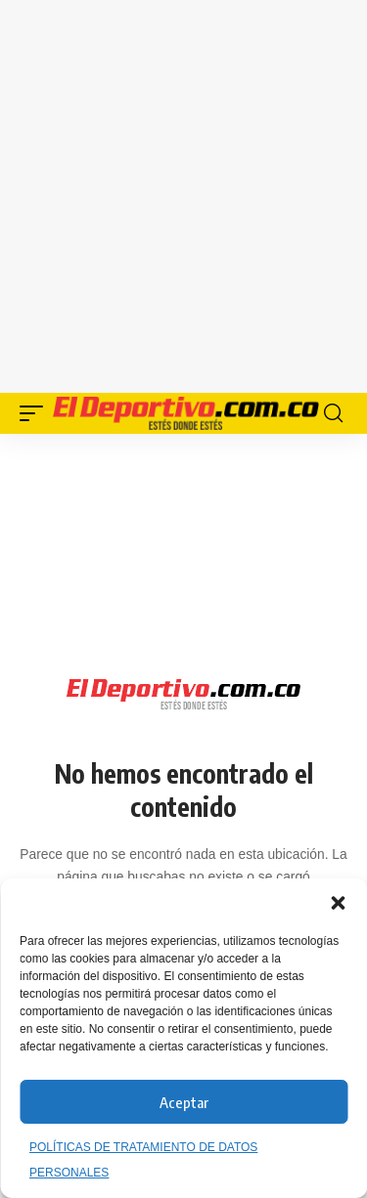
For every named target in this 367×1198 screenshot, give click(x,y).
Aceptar (184, 1102)
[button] (337, 903)
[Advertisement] (183, 193)
